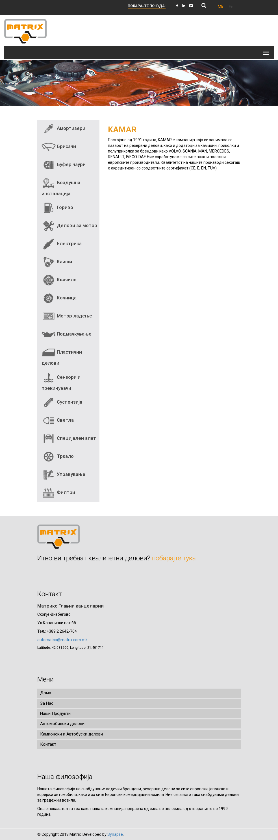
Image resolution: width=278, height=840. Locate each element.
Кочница (59, 298)
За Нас (46, 703)
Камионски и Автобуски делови (71, 734)
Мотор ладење (67, 316)
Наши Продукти (55, 713)
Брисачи (59, 147)
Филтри (58, 493)
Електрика (62, 244)
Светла (58, 421)
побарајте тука (174, 558)
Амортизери (63, 129)
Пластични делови (62, 355)
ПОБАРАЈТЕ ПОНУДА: (147, 6)
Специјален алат (69, 439)
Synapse (115, 834)
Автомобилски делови (62, 723)
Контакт (48, 744)
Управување (63, 475)
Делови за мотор (69, 226)
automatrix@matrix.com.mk (62, 639)
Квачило (59, 280)
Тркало (58, 457)
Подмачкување (67, 334)
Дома (45, 692)
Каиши (57, 262)
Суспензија (62, 402)
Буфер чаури (64, 165)
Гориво (57, 208)
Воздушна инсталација (61, 186)
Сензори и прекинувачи (61, 381)
